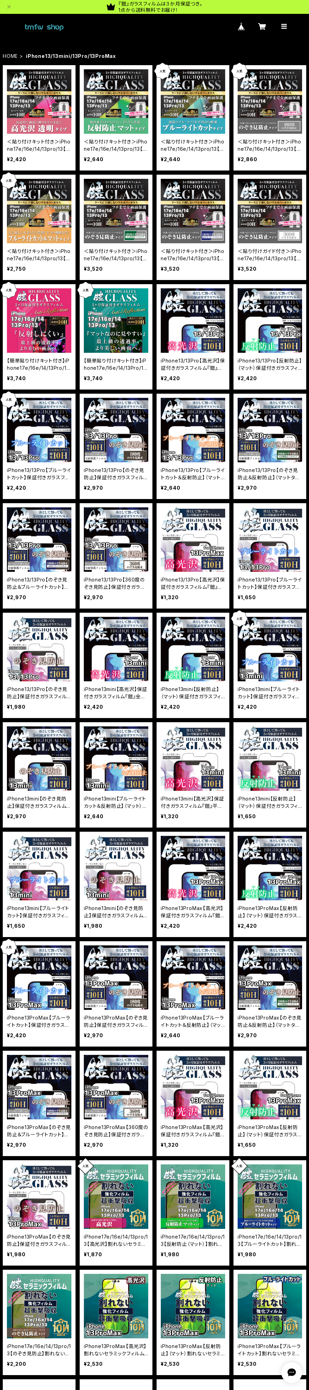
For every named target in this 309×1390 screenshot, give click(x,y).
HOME (10, 56)
